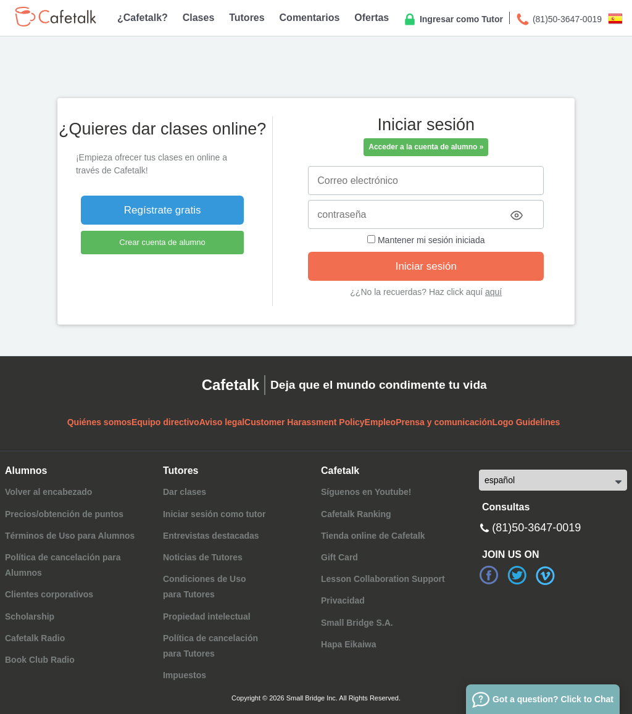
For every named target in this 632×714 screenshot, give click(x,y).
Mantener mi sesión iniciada (425, 240)
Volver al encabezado (48, 492)
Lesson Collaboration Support (383, 579)
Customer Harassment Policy (304, 422)
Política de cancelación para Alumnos (63, 565)
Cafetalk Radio (35, 638)
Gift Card (339, 557)
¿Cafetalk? (142, 17)
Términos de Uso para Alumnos (70, 536)
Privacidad (343, 600)
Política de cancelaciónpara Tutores (210, 645)
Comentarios (310, 17)
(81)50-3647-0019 (558, 19)
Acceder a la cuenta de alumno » (425, 147)
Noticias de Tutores (203, 557)
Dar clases (184, 492)
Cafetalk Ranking (356, 514)
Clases (199, 17)
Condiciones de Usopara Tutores (204, 586)
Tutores (246, 17)
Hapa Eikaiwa (348, 644)
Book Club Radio (40, 660)
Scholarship (29, 616)
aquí (493, 292)
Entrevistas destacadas (211, 536)
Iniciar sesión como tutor (214, 514)
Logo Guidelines (526, 422)
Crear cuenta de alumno (162, 242)
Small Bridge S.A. (357, 623)
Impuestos (184, 675)
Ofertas (371, 17)
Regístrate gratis (162, 210)
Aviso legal (221, 422)
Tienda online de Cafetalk (373, 536)
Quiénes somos (99, 422)
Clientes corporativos (49, 594)
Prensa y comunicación (444, 422)
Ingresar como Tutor (452, 19)
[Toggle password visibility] (516, 215)
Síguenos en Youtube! (366, 492)
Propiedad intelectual (207, 616)
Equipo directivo (165, 422)
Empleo (380, 422)
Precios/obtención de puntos (64, 514)
